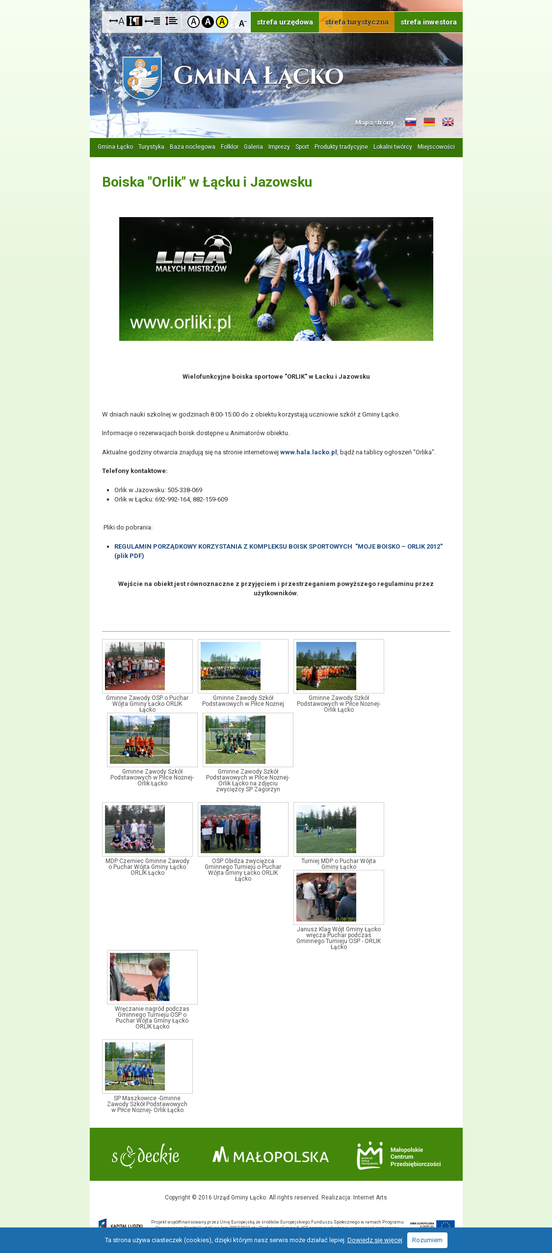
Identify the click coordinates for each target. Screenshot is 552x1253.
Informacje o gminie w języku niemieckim (429, 122)
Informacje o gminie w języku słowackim (411, 122)
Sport (302, 146)
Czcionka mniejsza (243, 21)
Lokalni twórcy (392, 146)
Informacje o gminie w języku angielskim (448, 122)
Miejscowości (436, 146)
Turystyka (151, 146)
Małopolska (270, 1154)
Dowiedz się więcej (374, 1240)
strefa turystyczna (357, 22)
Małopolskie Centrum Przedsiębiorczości (399, 1155)
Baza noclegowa (192, 146)
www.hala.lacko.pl (308, 452)
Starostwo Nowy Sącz (145, 1156)
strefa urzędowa (285, 22)
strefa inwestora (428, 22)
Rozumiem (427, 1240)
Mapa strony (374, 122)
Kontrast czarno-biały (208, 22)
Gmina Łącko (115, 146)
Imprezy (279, 146)
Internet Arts (370, 1197)
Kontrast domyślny (193, 22)
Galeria (253, 146)
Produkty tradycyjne (341, 146)
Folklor (229, 146)
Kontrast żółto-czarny (222, 22)
